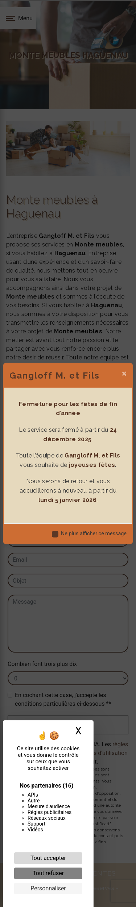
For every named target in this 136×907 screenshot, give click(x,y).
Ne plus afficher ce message (94, 534)
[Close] (124, 373)
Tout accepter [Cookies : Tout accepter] (48, 858)
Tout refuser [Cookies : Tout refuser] (48, 873)
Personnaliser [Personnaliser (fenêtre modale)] (48, 888)
